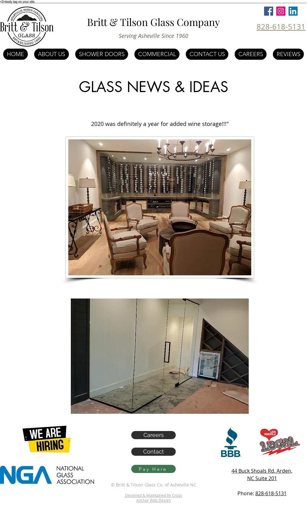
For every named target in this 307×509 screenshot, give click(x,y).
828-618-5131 (271, 493)
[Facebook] (268, 11)
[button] (160, 356)
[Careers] (153, 435)
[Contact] (153, 452)
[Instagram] (280, 11)
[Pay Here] (153, 469)
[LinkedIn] (293, 11)
